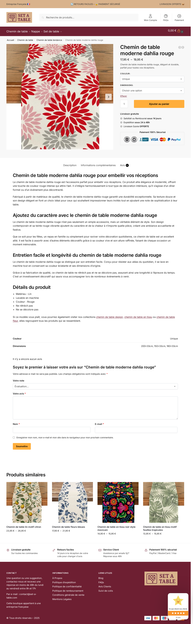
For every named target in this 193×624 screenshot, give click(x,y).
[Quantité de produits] (124, 102)
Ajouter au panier (159, 102)
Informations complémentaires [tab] (98, 163)
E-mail (99, 422)
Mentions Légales (62, 597)
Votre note (18, 378)
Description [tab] (69, 163)
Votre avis (19, 391)
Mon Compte (150, 17)
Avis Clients (104, 584)
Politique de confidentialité (67, 584)
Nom (16, 422)
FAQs (165, 17)
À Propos (57, 576)
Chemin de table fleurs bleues (68, 525)
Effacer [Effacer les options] (123, 94)
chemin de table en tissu (138, 315)
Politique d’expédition (64, 580)
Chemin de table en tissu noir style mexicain (116, 527)
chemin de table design (109, 315)
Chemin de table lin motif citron (23, 525)
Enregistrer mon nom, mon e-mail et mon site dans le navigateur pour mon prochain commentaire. (65, 435)
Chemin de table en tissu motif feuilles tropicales (160, 527)
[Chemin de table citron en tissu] (179, 45)
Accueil (10, 38)
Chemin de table (25, 38)
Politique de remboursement (67, 589)
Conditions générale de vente (68, 593)
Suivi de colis (105, 589)
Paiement (179, 17)
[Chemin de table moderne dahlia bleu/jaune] (182, 45)
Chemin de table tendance (49, 38)
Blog (100, 576)
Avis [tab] (124, 163)
